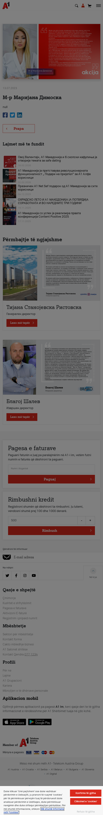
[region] (51, 800)
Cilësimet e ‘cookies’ (85, 801)
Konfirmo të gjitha (86, 793)
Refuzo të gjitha (86, 811)
